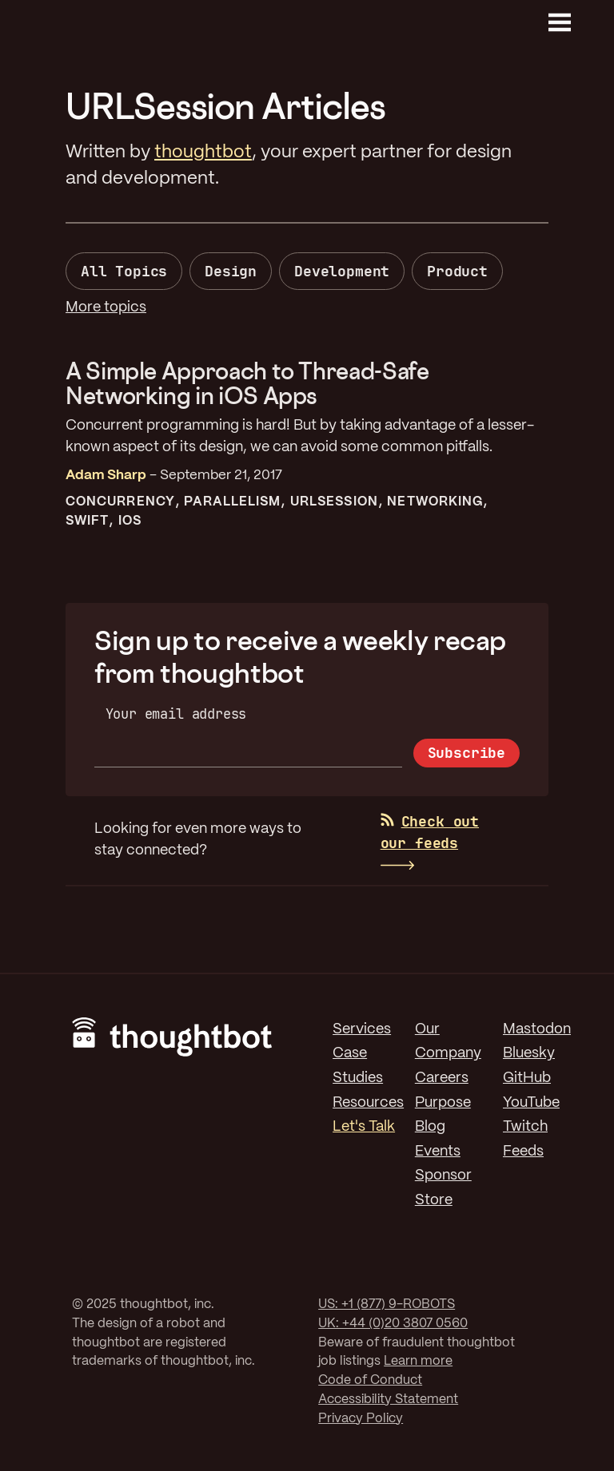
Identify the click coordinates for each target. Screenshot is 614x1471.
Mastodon (537, 1029)
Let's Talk (364, 1127)
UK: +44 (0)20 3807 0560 (393, 1324)
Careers (441, 1078)
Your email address (176, 714)
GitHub (527, 1078)
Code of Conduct (370, 1380)
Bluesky (529, 1053)
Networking (435, 502)
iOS (130, 521)
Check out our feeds (430, 832)
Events (437, 1151)
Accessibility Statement (388, 1400)
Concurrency (120, 502)
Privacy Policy (360, 1419)
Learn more (418, 1361)
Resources (368, 1103)
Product (457, 271)
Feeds (523, 1151)
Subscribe (466, 752)
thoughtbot (203, 152)
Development (341, 271)
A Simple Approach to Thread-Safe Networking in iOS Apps (247, 383)
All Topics (124, 271)
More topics (106, 307)
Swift (87, 521)
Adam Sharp (106, 475)
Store (434, 1200)
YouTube (531, 1103)
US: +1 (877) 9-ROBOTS (386, 1304)
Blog (430, 1127)
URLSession (334, 502)
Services (362, 1029)
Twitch (525, 1127)
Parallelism (232, 502)
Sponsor (443, 1175)
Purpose (443, 1103)
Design (231, 271)
